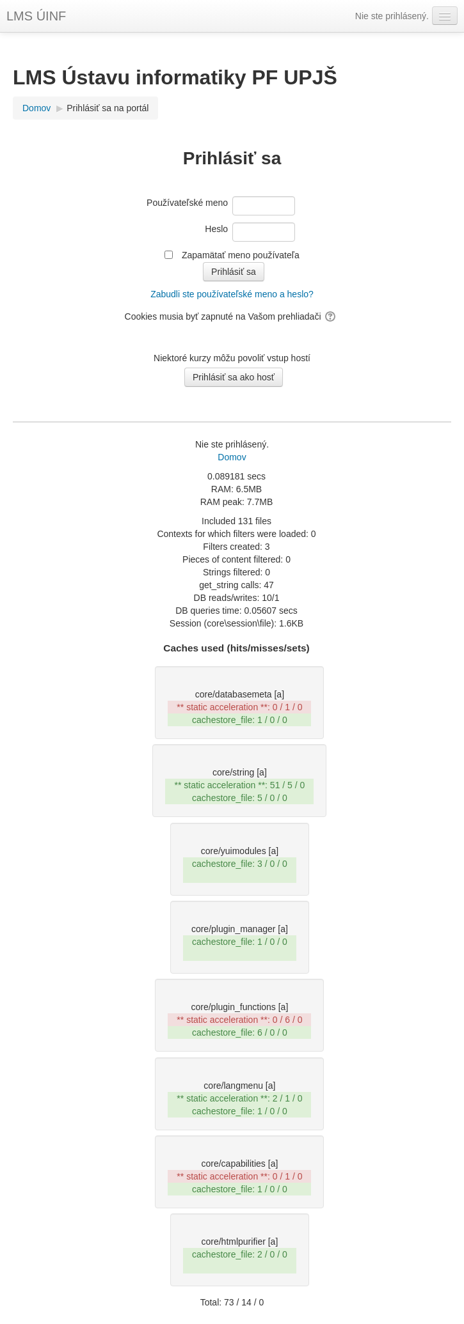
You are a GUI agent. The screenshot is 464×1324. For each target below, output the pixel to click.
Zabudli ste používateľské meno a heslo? (232, 294)
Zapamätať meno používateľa (241, 255)
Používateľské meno (187, 203)
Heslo (216, 229)
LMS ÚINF (36, 16)
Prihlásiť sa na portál (107, 108)
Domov (232, 457)
